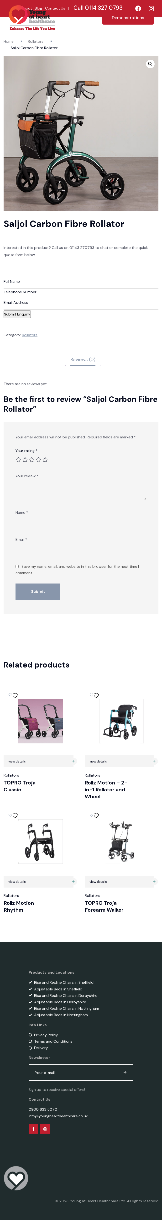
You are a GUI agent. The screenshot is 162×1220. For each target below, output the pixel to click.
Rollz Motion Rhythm (19, 907)
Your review (27, 476)
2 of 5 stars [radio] (25, 460)
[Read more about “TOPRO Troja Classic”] (73, 761)
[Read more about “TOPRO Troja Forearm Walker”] (154, 881)
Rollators (35, 41)
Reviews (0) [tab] (83, 360)
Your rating (26, 450)
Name (22, 512)
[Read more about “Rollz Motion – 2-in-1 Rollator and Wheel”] (154, 761)
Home (9, 41)
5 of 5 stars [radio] (45, 460)
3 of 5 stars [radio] (32, 460)
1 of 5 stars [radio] (18, 460)
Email (21, 539)
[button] (150, 64)
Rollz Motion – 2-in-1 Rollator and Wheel (106, 789)
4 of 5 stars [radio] (38, 460)
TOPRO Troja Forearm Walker (104, 907)
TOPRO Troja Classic (20, 786)
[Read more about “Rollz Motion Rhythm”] (73, 881)
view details (17, 762)
